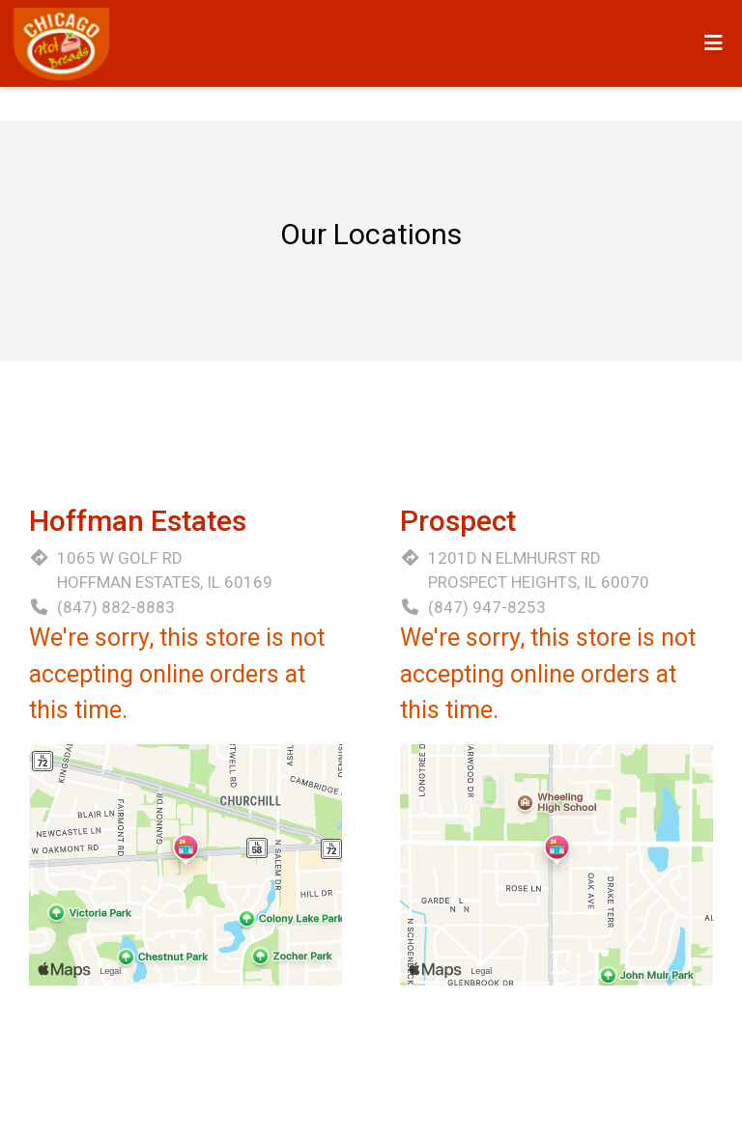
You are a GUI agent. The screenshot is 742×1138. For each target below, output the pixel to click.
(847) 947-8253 (487, 607)
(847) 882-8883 (116, 607)
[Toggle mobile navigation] (713, 43)
